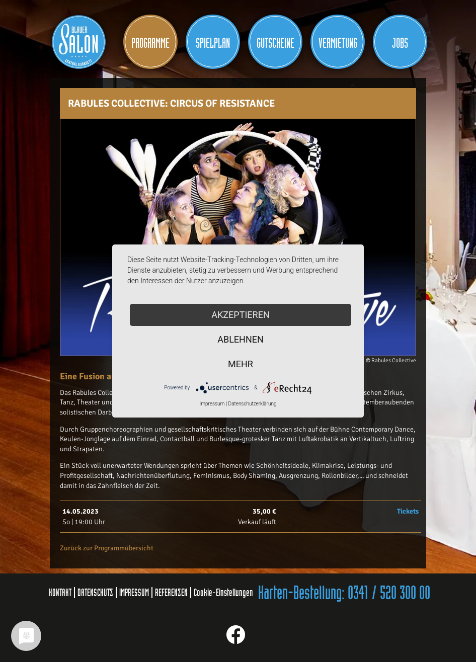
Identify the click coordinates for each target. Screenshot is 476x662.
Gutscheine (275, 44)
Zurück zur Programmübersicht (106, 548)
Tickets (408, 511)
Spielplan (213, 44)
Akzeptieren (240, 314)
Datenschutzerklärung (252, 403)
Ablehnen (240, 339)
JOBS (400, 44)
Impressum (211, 403)
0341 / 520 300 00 (389, 593)
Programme (150, 44)
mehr (240, 364)
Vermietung (338, 44)
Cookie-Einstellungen (223, 592)
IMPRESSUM (134, 592)
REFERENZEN (171, 592)
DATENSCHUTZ (95, 592)
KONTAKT (60, 592)
